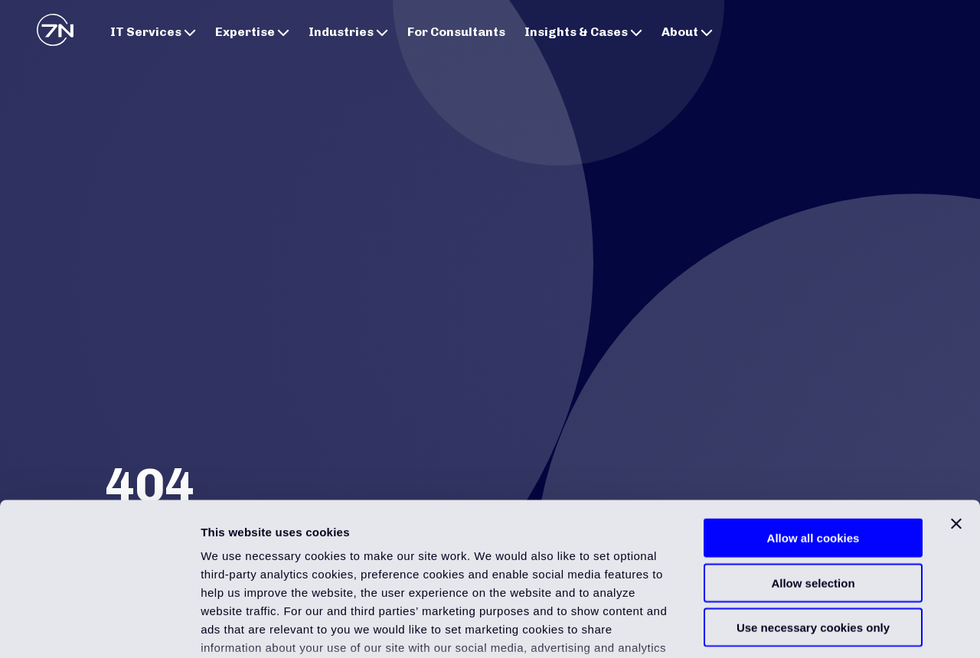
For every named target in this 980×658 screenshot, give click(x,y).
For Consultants (456, 31)
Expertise (252, 31)
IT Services (153, 31)
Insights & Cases (583, 31)
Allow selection (812, 466)
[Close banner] (956, 407)
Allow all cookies (813, 421)
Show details (803, 627)
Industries (348, 31)
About (687, 31)
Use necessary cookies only (813, 511)
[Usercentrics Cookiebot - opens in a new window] (99, 628)
